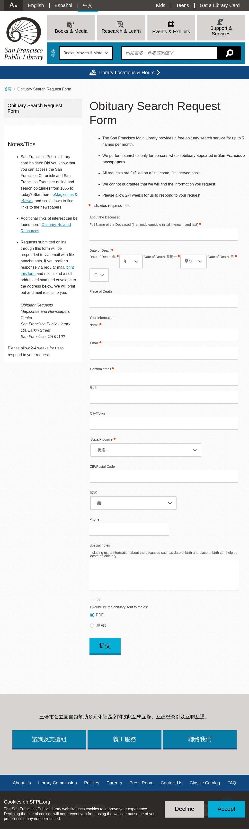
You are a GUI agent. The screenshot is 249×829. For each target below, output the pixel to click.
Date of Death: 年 (102, 257)
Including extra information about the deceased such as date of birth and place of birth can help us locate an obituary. (163, 554)
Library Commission (57, 783)
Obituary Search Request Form (35, 108)
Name (93, 325)
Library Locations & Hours (126, 72)
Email (94, 343)
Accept (226, 808)
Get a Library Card (220, 5)
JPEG (101, 626)
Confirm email (100, 369)
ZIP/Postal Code (102, 466)
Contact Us (171, 783)
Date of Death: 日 (221, 257)
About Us (22, 783)
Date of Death (99, 250)
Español (63, 5)
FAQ (231, 783)
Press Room (141, 783)
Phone (94, 519)
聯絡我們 (200, 739)
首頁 (8, 89)
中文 (88, 5)
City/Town (97, 413)
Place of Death (100, 291)
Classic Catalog (205, 783)
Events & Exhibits (171, 31)
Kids (160, 5)
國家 (93, 492)
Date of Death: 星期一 (160, 257)
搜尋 (53, 53)
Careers (114, 783)
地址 (93, 387)
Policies (91, 783)
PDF (100, 615)
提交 (105, 645)
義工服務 (124, 739)
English (36, 5)
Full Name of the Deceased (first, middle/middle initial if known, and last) (143, 224)
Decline (184, 808)
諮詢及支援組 (49, 739)
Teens (182, 5)
